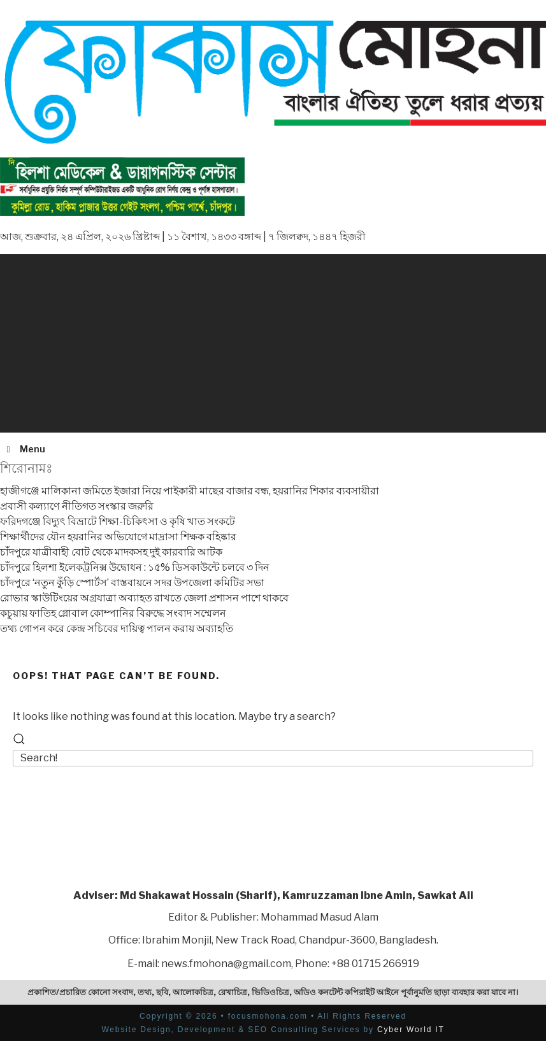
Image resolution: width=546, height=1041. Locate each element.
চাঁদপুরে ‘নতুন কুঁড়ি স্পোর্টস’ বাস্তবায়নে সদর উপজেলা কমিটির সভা (132, 583)
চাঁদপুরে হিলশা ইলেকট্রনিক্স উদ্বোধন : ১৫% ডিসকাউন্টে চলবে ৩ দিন (134, 567)
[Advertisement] (273, 343)
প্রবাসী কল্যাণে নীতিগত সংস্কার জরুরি (77, 506)
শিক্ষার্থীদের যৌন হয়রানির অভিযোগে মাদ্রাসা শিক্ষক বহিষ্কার (118, 537)
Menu (24, 448)
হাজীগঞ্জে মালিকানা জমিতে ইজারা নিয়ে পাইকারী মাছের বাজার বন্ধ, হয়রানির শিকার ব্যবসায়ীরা (189, 491)
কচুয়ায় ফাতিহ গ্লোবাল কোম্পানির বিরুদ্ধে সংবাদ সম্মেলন (113, 613)
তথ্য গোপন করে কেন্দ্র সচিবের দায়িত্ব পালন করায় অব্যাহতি (116, 628)
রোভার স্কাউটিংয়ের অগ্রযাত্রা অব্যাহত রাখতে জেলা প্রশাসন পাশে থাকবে (144, 598)
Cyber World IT (411, 1029)
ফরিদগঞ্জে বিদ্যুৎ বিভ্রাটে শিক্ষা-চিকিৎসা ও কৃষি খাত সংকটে (117, 521)
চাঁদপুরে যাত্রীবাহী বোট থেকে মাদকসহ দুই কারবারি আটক (111, 552)
